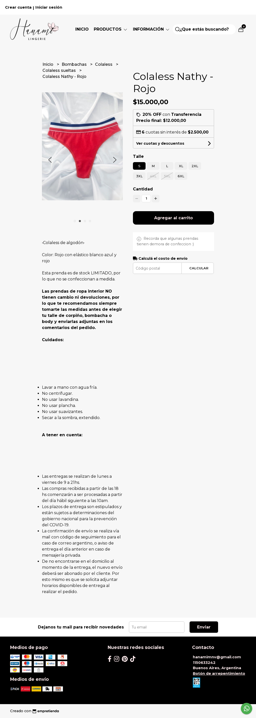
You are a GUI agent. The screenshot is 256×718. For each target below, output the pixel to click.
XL (181, 166)
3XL (139, 176)
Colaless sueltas (59, 70)
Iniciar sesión (48, 7)
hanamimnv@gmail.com (217, 657)
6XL (181, 176)
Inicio (82, 29)
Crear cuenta (18, 7)
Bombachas (75, 64)
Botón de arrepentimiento (219, 673)
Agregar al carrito (173, 217)
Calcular (198, 268)
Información (151, 29)
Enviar (204, 627)
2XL (195, 166)
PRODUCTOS (111, 29)
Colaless (104, 64)
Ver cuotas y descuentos (160, 143)
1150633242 (204, 662)
